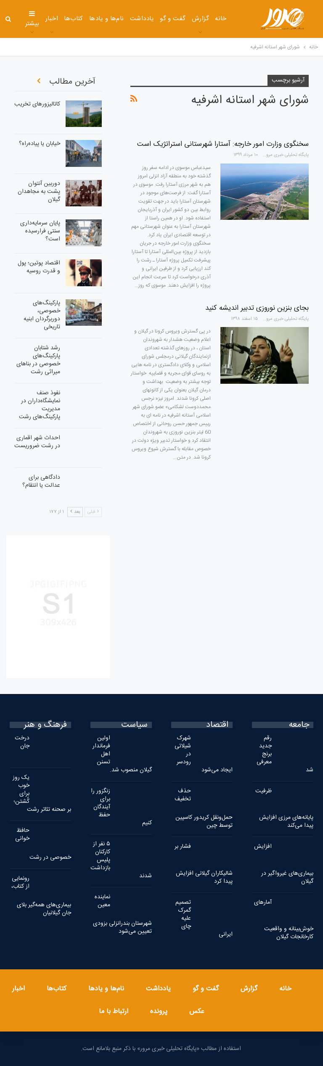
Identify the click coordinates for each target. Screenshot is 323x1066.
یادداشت (142, 18)
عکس (196, 1011)
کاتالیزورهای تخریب (37, 104)
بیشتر (32, 19)
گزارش (200, 18)
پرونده (158, 1011)
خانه (221, 18)
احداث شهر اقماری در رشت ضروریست (37, 442)
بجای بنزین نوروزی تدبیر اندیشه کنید (257, 308)
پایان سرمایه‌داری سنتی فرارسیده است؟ (40, 231)
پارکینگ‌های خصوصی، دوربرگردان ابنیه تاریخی (42, 315)
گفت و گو (173, 18)
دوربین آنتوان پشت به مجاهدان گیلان (39, 192)
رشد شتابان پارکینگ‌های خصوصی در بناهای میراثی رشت (38, 360)
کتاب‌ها (73, 18)
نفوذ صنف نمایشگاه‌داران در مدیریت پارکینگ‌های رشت (39, 405)
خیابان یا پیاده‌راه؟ (39, 144)
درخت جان (22, 742)
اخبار (51, 18)
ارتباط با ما (113, 1011)
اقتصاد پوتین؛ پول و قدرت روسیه (39, 267)
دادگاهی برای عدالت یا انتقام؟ (41, 481)
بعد (75, 512)
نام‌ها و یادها (106, 18)
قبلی (93, 512)
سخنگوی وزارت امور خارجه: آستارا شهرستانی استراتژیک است (223, 144)
